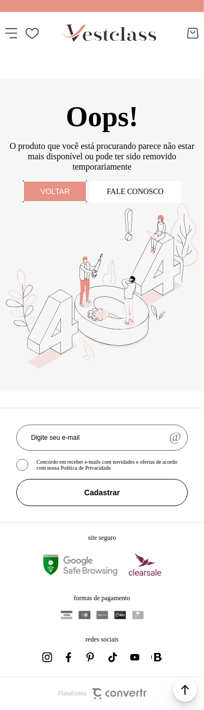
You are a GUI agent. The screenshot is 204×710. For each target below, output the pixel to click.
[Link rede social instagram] (48, 657)
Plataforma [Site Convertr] (102, 693)
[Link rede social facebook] (69, 657)
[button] (185, 690)
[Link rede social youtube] (135, 657)
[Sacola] (193, 33)
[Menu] (10, 33)
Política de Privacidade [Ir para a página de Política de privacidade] (85, 468)
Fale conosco (135, 192)
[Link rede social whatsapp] (157, 657)
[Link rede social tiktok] (113, 657)
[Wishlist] (32, 33)
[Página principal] (108, 33)
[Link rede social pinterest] (91, 657)
